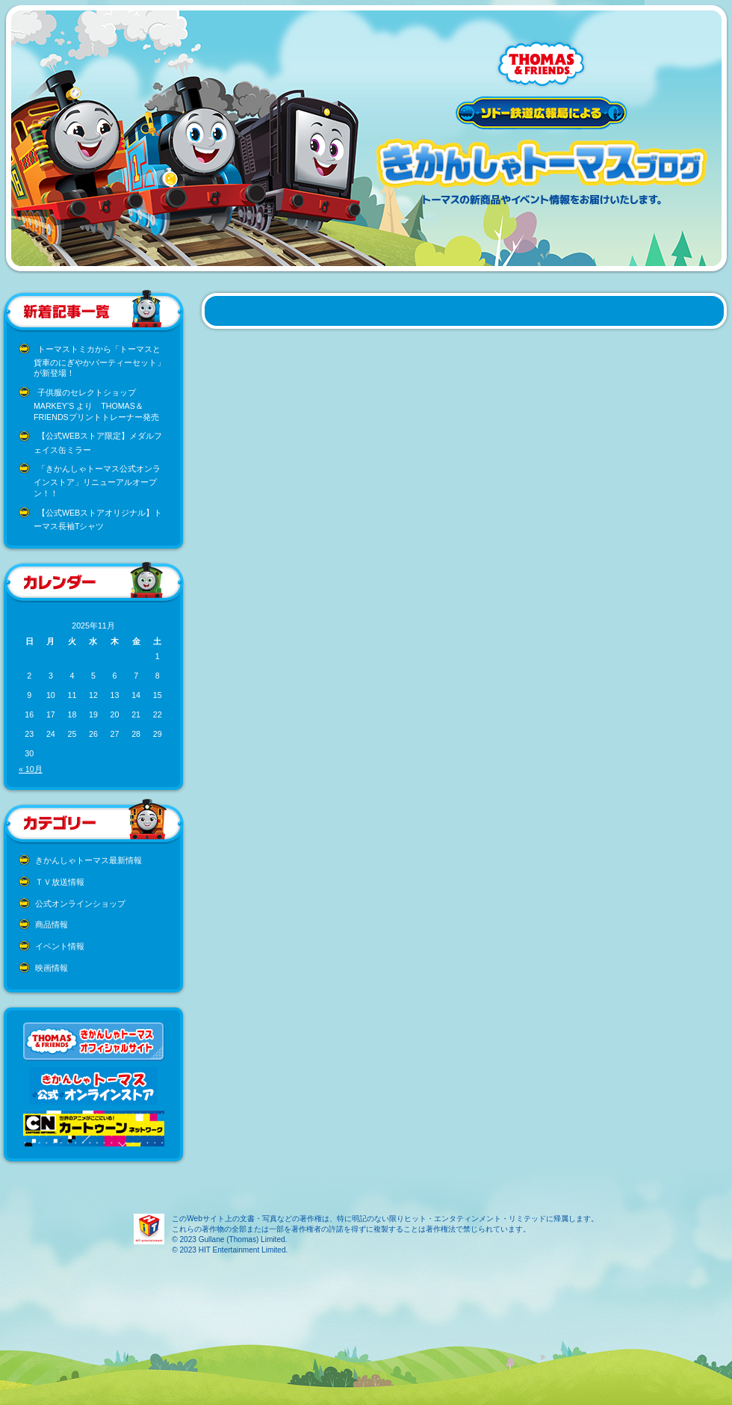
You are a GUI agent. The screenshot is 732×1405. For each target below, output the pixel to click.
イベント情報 (59, 946)
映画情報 (51, 967)
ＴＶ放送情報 (59, 881)
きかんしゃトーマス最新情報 (88, 860)
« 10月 (31, 769)
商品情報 (51, 924)
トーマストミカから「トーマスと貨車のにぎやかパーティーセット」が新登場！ (99, 361)
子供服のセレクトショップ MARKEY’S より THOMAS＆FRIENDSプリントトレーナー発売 (96, 405)
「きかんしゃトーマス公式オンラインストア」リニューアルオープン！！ (97, 481)
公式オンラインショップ (80, 903)
